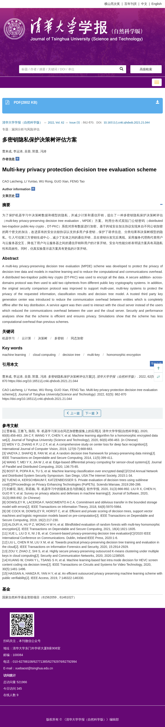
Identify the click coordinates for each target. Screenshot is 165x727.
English (156, 4)
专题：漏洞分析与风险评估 (21, 129)
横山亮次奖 (112, 4)
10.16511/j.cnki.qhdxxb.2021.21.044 (126, 122)
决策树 (42, 338)
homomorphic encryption (124, 354)
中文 (144, 4)
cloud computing (44, 354)
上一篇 (73, 413)
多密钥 (59, 338)
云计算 (26, 338)
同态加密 (77, 338)
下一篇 (92, 413)
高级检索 (146, 69)
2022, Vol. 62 (56, 122)
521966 (22, 682)
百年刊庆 (130, 4)
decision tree (71, 354)
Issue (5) (74, 122)
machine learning (14, 354)
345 (19, 688)
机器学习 (8, 338)
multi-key (93, 354)
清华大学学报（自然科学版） (22, 122)
